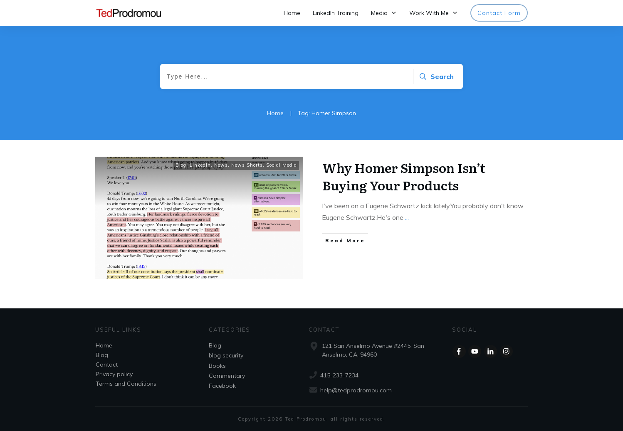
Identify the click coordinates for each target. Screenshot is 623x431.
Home (104, 345)
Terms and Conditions (126, 383)
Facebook (222, 385)
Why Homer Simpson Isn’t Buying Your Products (403, 176)
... (407, 217)
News (221, 165)
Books (217, 365)
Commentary (227, 375)
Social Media (281, 165)
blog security (226, 355)
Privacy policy (114, 374)
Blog (181, 165)
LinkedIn (200, 165)
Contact (107, 364)
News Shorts (247, 165)
